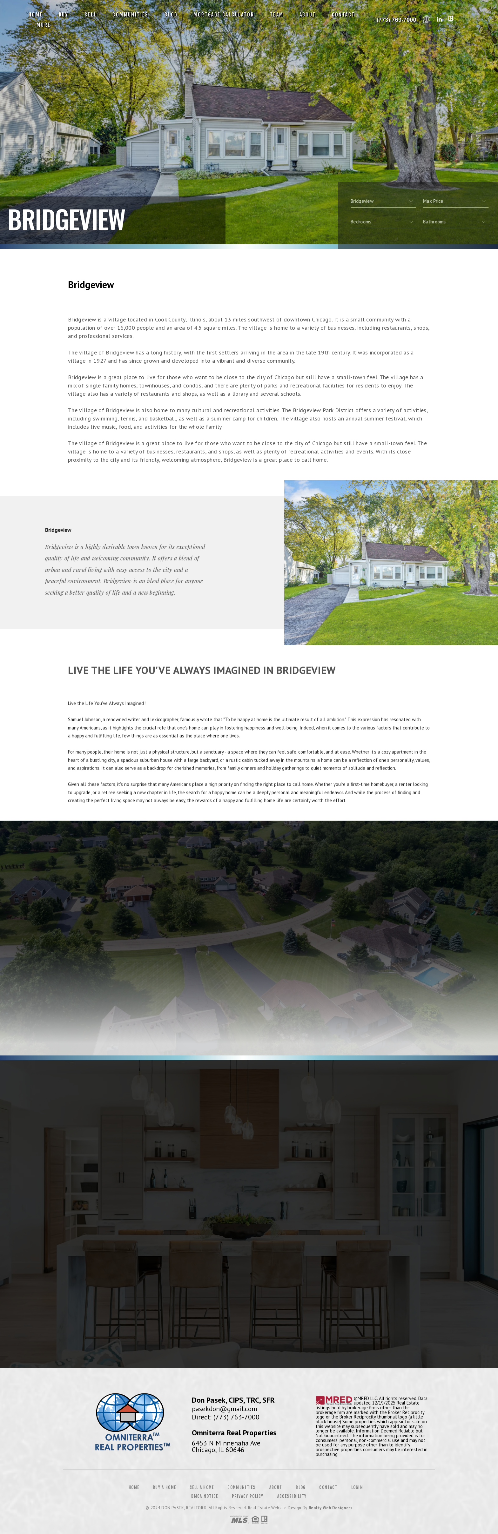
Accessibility (292, 1496)
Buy (64, 14)
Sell (90, 14)
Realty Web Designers (331, 1508)
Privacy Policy (248, 1496)
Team (277, 14)
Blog (171, 14)
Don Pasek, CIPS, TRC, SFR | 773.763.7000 (395, 20)
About (307, 14)
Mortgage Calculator (223, 14)
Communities (130, 14)
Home (36, 14)
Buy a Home (164, 1487)
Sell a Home (202, 1487)
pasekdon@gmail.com (224, 1408)
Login (357, 1487)
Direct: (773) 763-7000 (225, 1416)
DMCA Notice (204, 1496)
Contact (343, 14)
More (44, 25)
